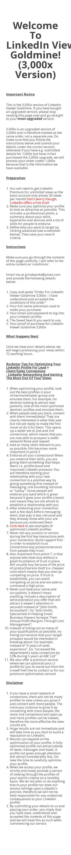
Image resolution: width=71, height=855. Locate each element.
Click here (17, 526)
